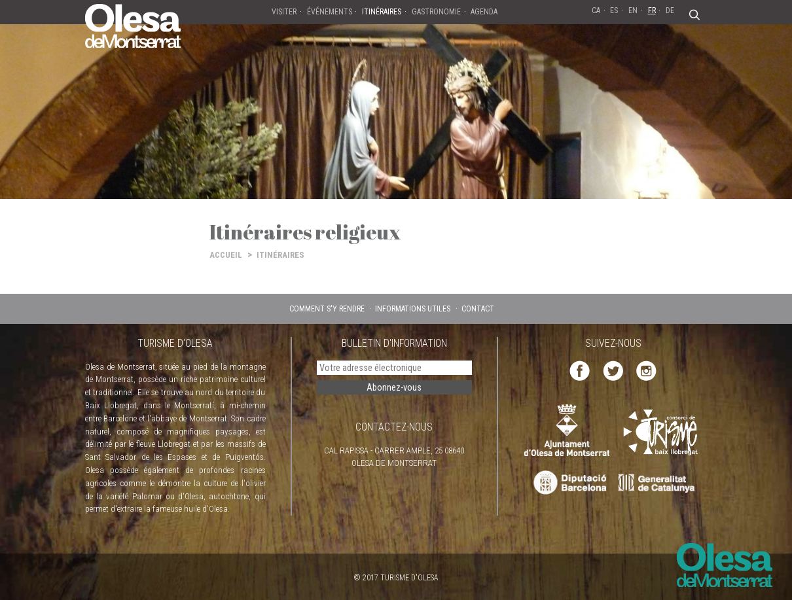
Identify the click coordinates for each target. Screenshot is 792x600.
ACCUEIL (225, 255)
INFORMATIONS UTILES (412, 308)
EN (633, 10)
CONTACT (477, 308)
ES (614, 10)
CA (596, 10)
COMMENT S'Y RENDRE (327, 308)
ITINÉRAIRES (280, 255)
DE (670, 10)
